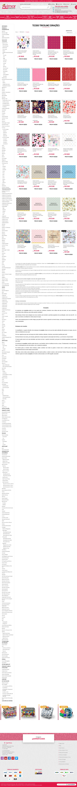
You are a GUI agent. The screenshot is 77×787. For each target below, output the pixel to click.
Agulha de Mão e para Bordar (8, 634)
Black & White (4, 95)
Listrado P (5, 139)
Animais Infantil (5, 230)
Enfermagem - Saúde (6, 250)
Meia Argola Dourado (7, 532)
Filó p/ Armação (5, 655)
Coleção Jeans (4, 303)
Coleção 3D (4, 216)
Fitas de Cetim (4, 454)
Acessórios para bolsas (6, 456)
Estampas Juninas (5, 124)
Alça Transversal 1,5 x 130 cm (8, 483)
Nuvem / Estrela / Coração (6, 274)
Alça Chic (3, 31)
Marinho (4, 209)
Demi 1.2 (3, 350)
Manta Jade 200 (5, 589)
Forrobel (3, 553)
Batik (3, 237)
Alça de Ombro (5, 480)
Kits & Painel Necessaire (6, 267)
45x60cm (4, 504)
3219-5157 (58, 9)
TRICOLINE (4, 41)
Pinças (3, 601)
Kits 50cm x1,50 (5, 692)
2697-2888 (5, 748)
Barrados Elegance (5, 290)
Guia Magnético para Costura (7, 556)
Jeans (3, 262)
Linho (3, 379)
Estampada (5, 436)
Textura (3, 329)
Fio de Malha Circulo (5, 420)
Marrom (4, 66)
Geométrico (4, 256)
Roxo (3, 176)
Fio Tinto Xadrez (5, 129)
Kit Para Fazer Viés (5, 557)
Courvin (3, 344)
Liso (3, 443)
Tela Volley (4, 398)
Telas (3, 393)
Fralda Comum (4, 671)
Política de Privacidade (63, 752)
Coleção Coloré (4, 42)
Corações (3, 113)
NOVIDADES (4, 26)
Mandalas (3, 150)
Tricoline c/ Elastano (5, 187)
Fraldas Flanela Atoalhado (6, 666)
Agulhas (3, 631)
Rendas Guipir (4, 39)
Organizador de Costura (6, 597)
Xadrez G (4, 134)
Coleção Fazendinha (5, 201)
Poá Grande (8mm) (6, 105)
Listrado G (5, 142)
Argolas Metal (4, 457)
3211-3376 (5, 754)
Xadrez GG (5, 135)
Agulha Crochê (4, 413)
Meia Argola (5, 530)
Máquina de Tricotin (5, 579)
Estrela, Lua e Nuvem (6, 126)
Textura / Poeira (5, 161)
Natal (3, 155)
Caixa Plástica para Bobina (6, 625)
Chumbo (4, 61)
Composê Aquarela (5, 285)
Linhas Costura (4, 570)
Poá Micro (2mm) (6, 101)
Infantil (4, 82)
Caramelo (5, 60)
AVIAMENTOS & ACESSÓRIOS (5, 452)
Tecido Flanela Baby (5, 674)
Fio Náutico (4, 421)
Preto (4, 172)
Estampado (4, 384)
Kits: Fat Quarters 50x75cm (7, 686)
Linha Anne (4, 429)
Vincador (3, 617)
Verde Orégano (6, 74)
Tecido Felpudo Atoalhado (6, 672)
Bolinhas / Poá (4, 98)
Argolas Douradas (6, 459)
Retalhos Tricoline (5, 682)
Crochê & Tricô (6, 410)
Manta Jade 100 (5, 590)
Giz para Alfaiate (5, 554)
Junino (3, 264)
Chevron (3, 119)
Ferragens (4, 527)
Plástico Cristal (4, 377)
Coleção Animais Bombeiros (7, 193)
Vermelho (5, 76)
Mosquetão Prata (6, 541)
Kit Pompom (4, 564)
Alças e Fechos (4, 415)
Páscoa (3, 156)
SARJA (3, 287)
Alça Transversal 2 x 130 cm (8, 485)
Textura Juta (5, 49)
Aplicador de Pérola (5, 493)
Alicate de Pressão (5, 499)
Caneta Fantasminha (6, 512)
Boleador (3, 506)
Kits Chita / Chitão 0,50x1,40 (8, 693)
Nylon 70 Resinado (6, 364)
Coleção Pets (4, 308)
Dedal (3, 520)
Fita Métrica (4, 549)
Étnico (3, 251)
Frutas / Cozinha (5, 316)
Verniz (3, 381)
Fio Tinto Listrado (6, 137)
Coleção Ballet (4, 206)
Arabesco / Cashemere (6, 227)
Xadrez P (4, 130)
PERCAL (4, 659)
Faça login (29, 4)
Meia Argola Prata (6, 533)
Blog (60, 745)
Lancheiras (4, 373)
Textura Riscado (5, 46)
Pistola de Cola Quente (6, 603)
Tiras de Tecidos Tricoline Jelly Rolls (7, 698)
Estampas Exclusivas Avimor (7, 79)
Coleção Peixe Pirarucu (6, 309)
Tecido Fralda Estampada (6, 675)
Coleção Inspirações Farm (6, 196)
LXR (3, 347)
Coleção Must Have (6, 84)
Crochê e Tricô (4, 313)
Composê (4, 679)
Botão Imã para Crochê (6, 417)
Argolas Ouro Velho (6, 462)
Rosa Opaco (5, 71)
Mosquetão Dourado (7, 538)
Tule (2, 646)
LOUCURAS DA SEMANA (7, 701)
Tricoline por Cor (5, 163)
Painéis (3, 369)
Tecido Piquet (4, 677)
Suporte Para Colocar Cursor (7, 612)
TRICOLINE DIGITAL (6, 189)
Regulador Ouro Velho (7, 545)
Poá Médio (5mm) (6, 103)
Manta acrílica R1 (5, 584)
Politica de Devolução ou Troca (65, 757)
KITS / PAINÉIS (4, 684)
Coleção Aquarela (5, 204)
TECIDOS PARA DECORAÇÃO (5, 642)
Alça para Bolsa (4, 464)
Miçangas (3, 574)
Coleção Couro (4, 297)
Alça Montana (5, 477)
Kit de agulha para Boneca (6, 561)
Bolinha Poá (5, 47)
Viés (2, 620)
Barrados (3, 97)
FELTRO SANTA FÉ (6, 664)
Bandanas (4, 93)
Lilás (4, 64)
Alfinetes (3, 496)
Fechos (3, 491)
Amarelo (4, 55)
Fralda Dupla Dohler (5, 669)
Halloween (4, 185)
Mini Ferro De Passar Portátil (7, 576)
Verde (4, 72)
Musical (3, 151)
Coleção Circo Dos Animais (7, 198)
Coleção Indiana (5, 301)
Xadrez (4, 50)
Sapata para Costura (5, 609)
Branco (4, 179)
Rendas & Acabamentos (5, 28)
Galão (3, 36)
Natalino (3, 272)
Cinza (4, 177)
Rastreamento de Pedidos (64, 764)
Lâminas (3, 568)
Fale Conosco (67, 4)
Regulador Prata (6, 548)
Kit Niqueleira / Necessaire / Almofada (8, 690)
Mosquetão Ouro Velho (7, 540)
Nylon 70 (3, 363)
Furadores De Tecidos (6, 551)
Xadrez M (5, 132)
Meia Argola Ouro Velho (7, 535)
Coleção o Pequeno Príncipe (7, 200)
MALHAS (4, 433)
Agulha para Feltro (6, 636)
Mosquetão (5, 536)
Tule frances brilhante (6, 647)
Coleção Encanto (5, 219)
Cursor (3, 516)
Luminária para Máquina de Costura (7, 572)
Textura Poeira (5, 44)
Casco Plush (5, 345)
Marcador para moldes (6, 592)
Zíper (3, 618)
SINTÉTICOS (4, 340)
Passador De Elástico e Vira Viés (7, 566)
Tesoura (3, 615)
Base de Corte (4, 501)
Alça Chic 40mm (6, 469)
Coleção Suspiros (5, 221)
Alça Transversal (5, 482)
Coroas (3, 114)
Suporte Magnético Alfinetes (7, 610)
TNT (2, 392)
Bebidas (3, 240)
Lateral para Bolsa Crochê (6, 426)
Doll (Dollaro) (4, 353)
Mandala (3, 326)
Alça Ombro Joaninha (7, 475)
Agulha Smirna (5, 638)
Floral (4, 81)
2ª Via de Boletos (62, 761)
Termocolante (4, 613)
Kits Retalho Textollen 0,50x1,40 (6, 696)
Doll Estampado (5, 385)
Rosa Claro (5, 69)
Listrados (3, 148)
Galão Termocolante (5, 37)
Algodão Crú (4, 87)
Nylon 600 (4, 368)
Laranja (4, 63)
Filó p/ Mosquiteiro (5, 654)
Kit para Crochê (5, 559)
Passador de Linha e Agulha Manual (7, 599)
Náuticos (3, 153)
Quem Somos (61, 747)
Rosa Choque (5, 68)
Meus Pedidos (52, 4)
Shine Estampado (6, 387)
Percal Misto (4, 662)
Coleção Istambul (5, 243)
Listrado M (5, 140)
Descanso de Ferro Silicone (7, 522)
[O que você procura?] (48, 7)
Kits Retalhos (5, 681)
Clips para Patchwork (6, 519)
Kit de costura (4, 562)
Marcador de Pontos (5, 581)
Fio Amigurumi (4, 418)
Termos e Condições (63, 754)
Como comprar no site (63, 750)
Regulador (4, 543)
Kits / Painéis (4, 332)
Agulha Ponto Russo (6, 633)
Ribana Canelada (5, 435)
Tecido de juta (4, 652)
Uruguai (4, 348)
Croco (3, 403)
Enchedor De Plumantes (6, 525)
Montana (3, 360)
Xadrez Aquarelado (5, 283)
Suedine (3, 439)
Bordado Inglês (4, 32)
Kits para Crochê (5, 431)
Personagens (4, 158)
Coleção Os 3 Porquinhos (6, 195)
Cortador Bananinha (5, 514)
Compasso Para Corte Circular (7, 507)
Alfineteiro (4, 488)
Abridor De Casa (5, 495)
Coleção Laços (4, 305)
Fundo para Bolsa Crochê (6, 425)
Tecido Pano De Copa (6, 657)
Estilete (3, 524)
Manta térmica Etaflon (6, 582)
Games (3, 258)
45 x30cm (4, 503)
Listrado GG (5, 143)
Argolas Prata (5, 461)
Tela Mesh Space (6, 395)
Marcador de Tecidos (6, 587)
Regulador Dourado (6, 546)
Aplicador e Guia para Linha (7, 630)
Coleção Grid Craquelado (6, 298)
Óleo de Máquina (5, 595)
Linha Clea (4, 428)
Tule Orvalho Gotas (6, 649)
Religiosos (4, 160)
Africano (3, 89)
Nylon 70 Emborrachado (7, 366)
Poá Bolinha (4, 335)
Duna (3, 355)
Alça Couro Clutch (6, 470)
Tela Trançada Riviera (6, 397)
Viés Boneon (5, 623)
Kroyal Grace (4, 406)
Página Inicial (61, 743)
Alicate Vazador (5, 498)
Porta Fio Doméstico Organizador (5, 605)
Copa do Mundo (5, 116)
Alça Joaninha (5, 472)
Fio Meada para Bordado (6, 423)
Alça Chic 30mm (6, 467)
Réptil (3, 405)
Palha (3, 390)
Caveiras (3, 111)
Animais (3, 90)
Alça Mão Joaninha (6, 474)
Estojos (4, 371)
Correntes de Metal (5, 34)
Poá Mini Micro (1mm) (7, 100)
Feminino (3, 253)
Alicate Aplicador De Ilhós (6, 490)
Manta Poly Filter (5, 639)
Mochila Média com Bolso (7, 374)
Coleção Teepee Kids (5, 108)
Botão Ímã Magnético (6, 528)
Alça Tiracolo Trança (6, 478)
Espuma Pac (4, 356)
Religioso (3, 277)
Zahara (3, 400)
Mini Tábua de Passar (6, 593)
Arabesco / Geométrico (6, 92)
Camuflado (4, 110)
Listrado (3, 266)
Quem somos (59, 4)
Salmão (4, 211)
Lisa (2, 322)
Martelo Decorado (5, 577)
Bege (4, 58)
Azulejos (3, 225)
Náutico (3, 270)
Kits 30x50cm (5, 687)
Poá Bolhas (5, 106)
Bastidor (3, 628)
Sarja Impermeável (5, 449)
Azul (4, 56)
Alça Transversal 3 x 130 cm (8, 486)
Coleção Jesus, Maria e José (7, 203)
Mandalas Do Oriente (6, 85)
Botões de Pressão (5, 626)
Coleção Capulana (5, 222)
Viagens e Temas (5, 280)
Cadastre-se (74, 4)
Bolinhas (3, 233)
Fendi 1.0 (3, 402)
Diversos (3, 121)
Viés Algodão (5, 622)
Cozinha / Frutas (5, 118)
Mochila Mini (5, 376)
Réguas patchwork (5, 607)
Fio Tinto (3, 127)
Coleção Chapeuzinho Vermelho (6, 191)
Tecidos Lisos (4, 77)
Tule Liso (4, 651)
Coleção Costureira (5, 217)
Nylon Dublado (4, 361)
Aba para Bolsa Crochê (6, 412)
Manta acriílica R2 (5, 585)
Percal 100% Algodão (6, 661)
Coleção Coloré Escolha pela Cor (8, 53)
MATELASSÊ (4, 446)
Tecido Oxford (4, 644)
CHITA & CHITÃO (5, 408)
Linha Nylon (4, 358)
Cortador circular (5, 517)
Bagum (3, 342)
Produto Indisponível (53, 140)
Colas (3, 509)
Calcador (3, 511)
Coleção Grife (4, 300)
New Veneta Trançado (6, 352)
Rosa (3, 174)
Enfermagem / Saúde (6, 122)
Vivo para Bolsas (5, 382)
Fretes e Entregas (62, 759)
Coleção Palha (4, 306)
